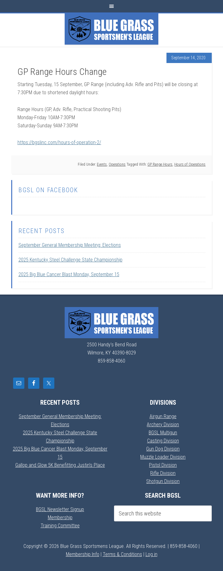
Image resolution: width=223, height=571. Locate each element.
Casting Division (163, 441)
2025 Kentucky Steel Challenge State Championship (70, 260)
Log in (151, 554)
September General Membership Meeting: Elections (69, 245)
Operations (117, 164)
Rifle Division (163, 473)
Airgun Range (163, 416)
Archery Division (163, 424)
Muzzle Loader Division (163, 457)
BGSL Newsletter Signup (60, 509)
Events (102, 164)
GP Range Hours (159, 164)
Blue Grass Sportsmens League (111, 29)
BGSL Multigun (163, 433)
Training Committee (60, 526)
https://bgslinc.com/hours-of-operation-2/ (59, 142)
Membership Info (82, 554)
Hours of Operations (190, 164)
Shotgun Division (163, 481)
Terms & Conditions (122, 554)
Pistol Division (163, 465)
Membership (60, 517)
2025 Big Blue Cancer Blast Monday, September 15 (68, 274)
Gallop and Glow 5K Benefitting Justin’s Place (60, 465)
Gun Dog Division (163, 449)
